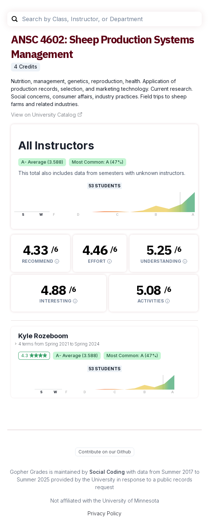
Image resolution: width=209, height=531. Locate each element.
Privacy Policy (104, 513)
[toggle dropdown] (15, 343)
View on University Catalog (46, 115)
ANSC (24, 39)
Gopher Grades (29, 472)
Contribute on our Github (104, 451)
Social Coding (107, 472)
